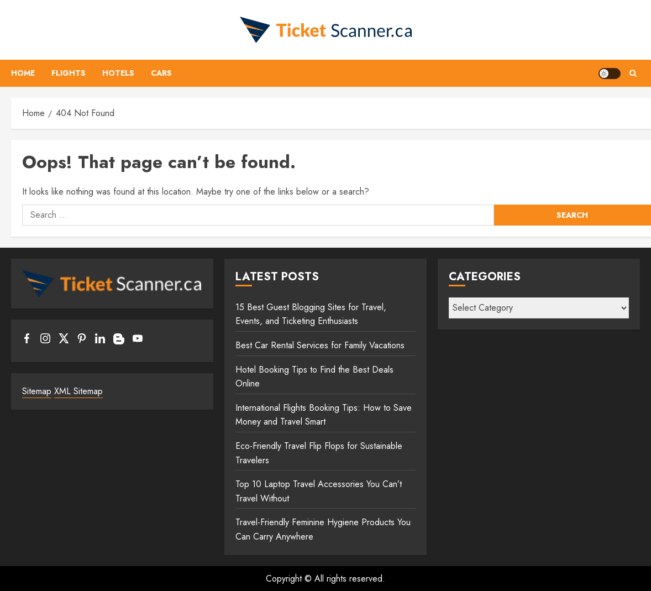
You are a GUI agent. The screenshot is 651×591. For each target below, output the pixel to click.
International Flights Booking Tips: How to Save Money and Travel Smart (323, 414)
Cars (161, 73)
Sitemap (36, 391)
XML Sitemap (78, 391)
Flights (68, 73)
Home (23, 73)
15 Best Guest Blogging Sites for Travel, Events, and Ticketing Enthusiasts (310, 314)
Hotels (118, 73)
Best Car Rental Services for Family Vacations (320, 345)
